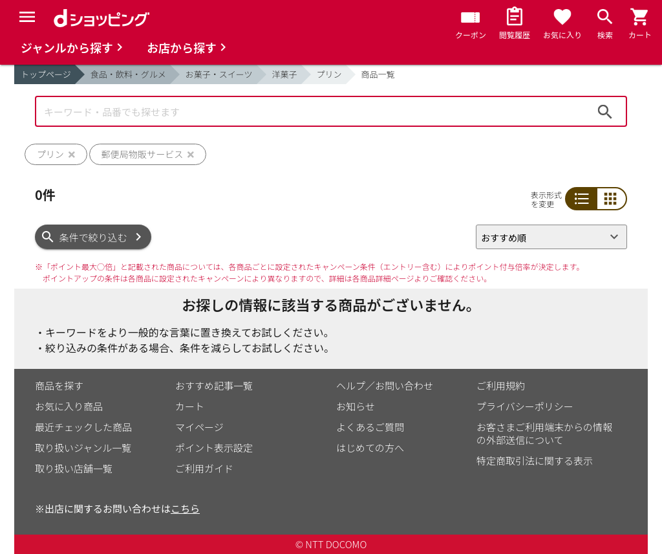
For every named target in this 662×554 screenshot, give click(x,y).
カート (189, 406)
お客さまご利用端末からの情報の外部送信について (544, 433)
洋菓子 (284, 74)
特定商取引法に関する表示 (534, 460)
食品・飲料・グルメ (128, 74)
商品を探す (59, 385)
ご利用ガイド (204, 468)
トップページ (46, 74)
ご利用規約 (500, 385)
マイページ (199, 427)
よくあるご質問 (370, 427)
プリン (329, 74)
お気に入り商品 (69, 406)
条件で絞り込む (93, 237)
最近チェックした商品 (83, 427)
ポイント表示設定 (214, 447)
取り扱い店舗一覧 (73, 468)
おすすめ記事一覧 (214, 385)
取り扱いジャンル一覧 (83, 447)
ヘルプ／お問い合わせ (384, 385)
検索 (605, 111)
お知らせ (355, 406)
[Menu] (27, 17)
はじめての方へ (370, 447)
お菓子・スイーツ (219, 74)
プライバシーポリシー (524, 406)
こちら (185, 508)
